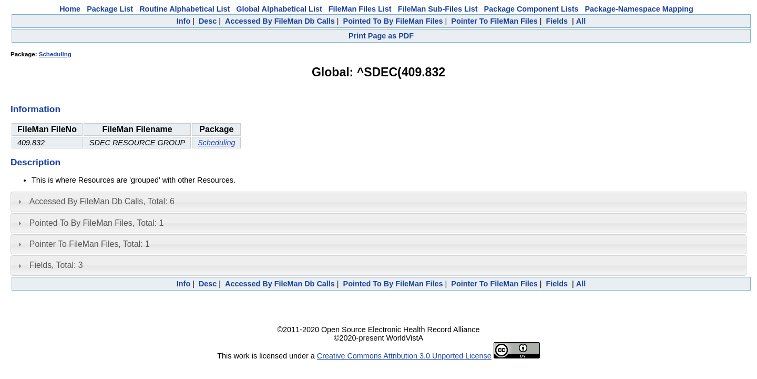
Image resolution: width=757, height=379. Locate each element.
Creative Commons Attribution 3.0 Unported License (404, 356)
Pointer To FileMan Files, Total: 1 (89, 244)
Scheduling (55, 54)
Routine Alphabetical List (184, 9)
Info (183, 21)
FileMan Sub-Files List (438, 9)
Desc (208, 21)
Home (69, 9)
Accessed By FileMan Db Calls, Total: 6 (102, 201)
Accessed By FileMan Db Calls (280, 21)
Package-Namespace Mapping (639, 9)
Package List (110, 9)
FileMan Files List (360, 9)
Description (35, 162)
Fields (557, 21)
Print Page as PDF (381, 36)
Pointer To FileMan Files (494, 21)
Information (35, 109)
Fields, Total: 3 (56, 265)
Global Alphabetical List (279, 9)
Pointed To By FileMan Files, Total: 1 (96, 222)
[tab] (378, 202)
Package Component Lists (531, 9)
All (581, 21)
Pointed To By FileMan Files (393, 21)
